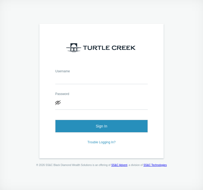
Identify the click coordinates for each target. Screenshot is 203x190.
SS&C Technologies (155, 165)
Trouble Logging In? (101, 142)
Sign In (101, 126)
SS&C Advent (119, 165)
